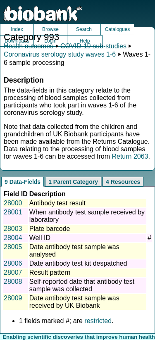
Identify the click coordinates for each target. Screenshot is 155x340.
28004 (13, 237)
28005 (13, 246)
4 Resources (123, 181)
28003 (13, 228)
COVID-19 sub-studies (93, 46)
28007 (13, 272)
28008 (13, 281)
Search (84, 29)
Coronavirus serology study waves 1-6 (60, 54)
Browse (50, 29)
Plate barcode (49, 228)
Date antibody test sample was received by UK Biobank (74, 302)
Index (17, 29)
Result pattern (50, 272)
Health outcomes (28, 46)
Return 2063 (130, 156)
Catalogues (117, 29)
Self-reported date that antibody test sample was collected (81, 285)
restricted (98, 320)
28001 (13, 212)
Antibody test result (57, 203)
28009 (13, 298)
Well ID (39, 237)
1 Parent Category (73, 181)
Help (85, 41)
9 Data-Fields (23, 181)
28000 (13, 203)
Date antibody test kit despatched (78, 263)
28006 (13, 263)
